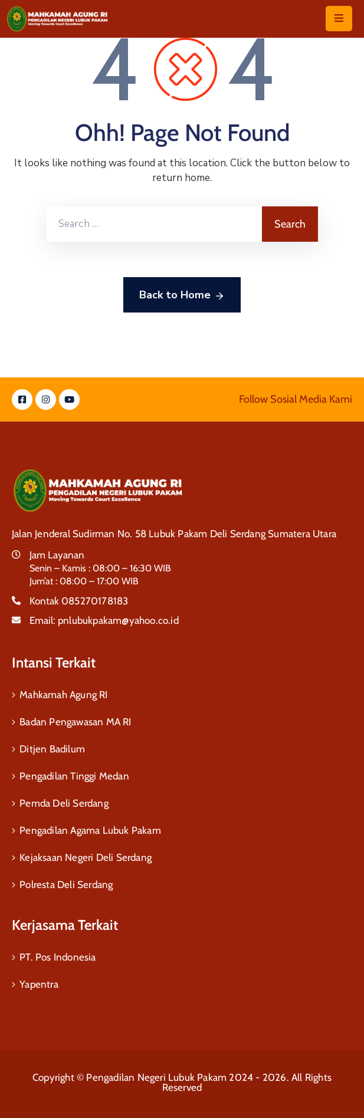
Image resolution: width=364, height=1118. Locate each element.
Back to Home (182, 295)
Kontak (78, 601)
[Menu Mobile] (339, 18)
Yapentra (38, 984)
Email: (104, 620)
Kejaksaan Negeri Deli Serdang (85, 857)
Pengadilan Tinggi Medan (74, 776)
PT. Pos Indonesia (57, 957)
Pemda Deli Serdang (64, 803)
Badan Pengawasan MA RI (75, 722)
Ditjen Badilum (52, 749)
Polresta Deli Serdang (66, 884)
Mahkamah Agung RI (63, 695)
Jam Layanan (56, 555)
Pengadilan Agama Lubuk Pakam (90, 830)
